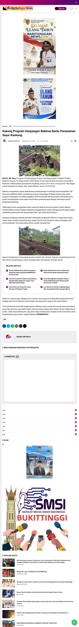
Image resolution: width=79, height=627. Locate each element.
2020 (39, 434)
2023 (39, 422)
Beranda (4, 126)
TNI (10, 126)
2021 (39, 430)
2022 (39, 426)
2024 (39, 418)
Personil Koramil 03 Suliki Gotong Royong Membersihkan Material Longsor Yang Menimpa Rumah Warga (22, 281)
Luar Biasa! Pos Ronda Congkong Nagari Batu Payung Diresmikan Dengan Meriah (57, 288)
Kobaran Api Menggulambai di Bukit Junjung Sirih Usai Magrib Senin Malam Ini (42, 613)
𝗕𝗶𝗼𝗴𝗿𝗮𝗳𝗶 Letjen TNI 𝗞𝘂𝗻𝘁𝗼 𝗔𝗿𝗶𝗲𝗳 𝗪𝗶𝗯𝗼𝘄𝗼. (32, 571)
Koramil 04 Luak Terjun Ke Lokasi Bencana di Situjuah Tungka (20, 288)
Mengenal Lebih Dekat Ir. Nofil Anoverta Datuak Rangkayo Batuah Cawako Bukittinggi (44, 582)
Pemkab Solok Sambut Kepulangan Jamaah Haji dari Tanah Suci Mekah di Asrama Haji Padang (45, 602)
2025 (39, 414)
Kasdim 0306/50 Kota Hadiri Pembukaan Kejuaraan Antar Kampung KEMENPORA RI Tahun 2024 (22, 272)
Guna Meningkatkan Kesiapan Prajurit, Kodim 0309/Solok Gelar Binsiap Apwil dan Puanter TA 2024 (56, 281)
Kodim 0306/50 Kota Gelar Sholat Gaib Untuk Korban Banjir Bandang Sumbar (56, 271)
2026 (39, 410)
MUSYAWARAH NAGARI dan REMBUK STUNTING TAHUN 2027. (37, 623)
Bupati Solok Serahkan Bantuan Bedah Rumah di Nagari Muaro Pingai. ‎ (40, 592)
